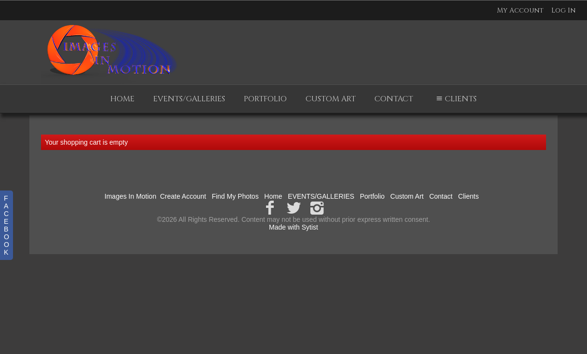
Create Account (183, 196)
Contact (393, 99)
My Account (520, 10)
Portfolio (265, 99)
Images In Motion (130, 196)
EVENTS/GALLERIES (189, 99)
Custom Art (331, 99)
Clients (455, 99)
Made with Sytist (293, 227)
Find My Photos (235, 196)
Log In (563, 10)
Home (122, 99)
